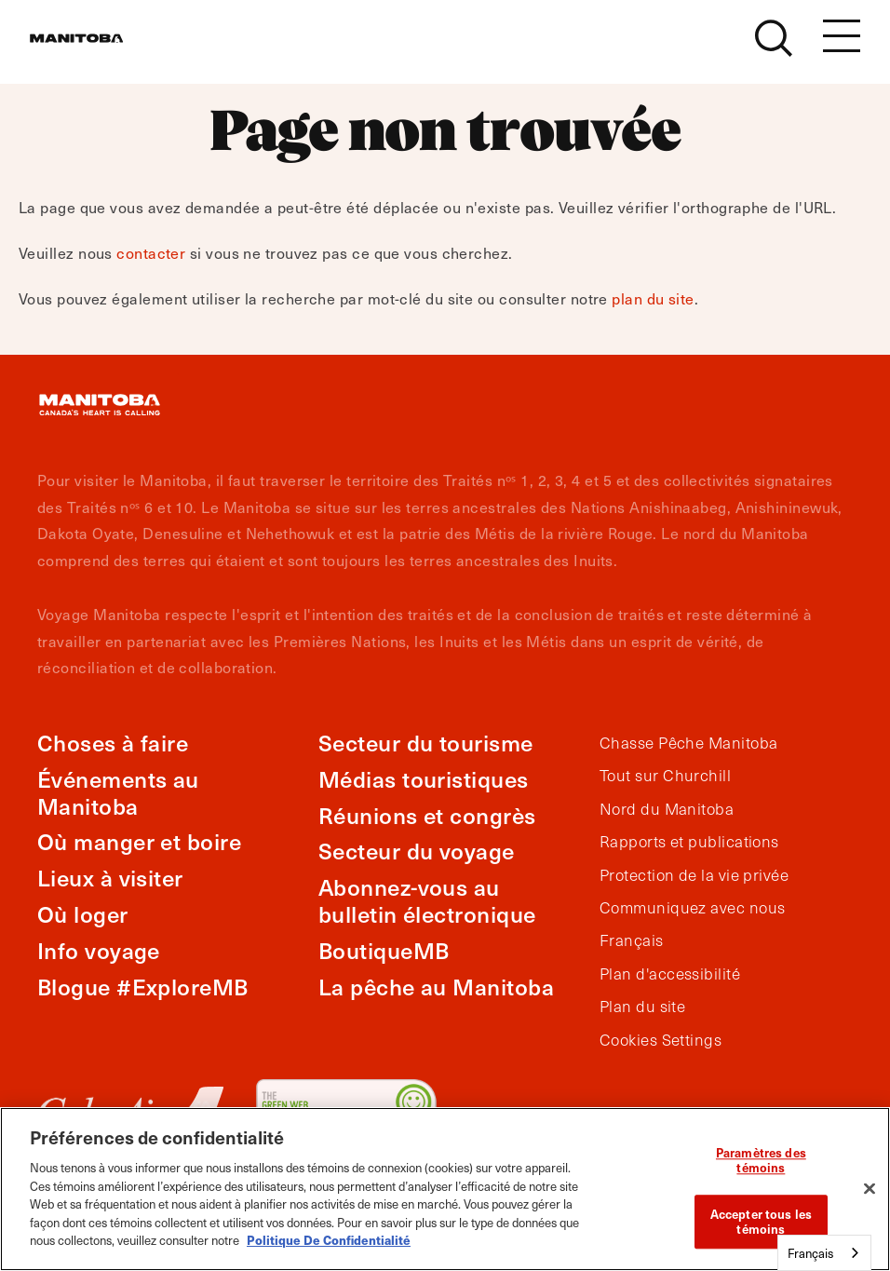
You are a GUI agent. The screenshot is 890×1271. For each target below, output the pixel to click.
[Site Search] (773, 48)
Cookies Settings (660, 1040)
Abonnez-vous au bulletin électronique (426, 900)
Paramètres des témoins (761, 1160)
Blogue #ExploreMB (143, 986)
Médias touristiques (423, 778)
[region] (445, 1189)
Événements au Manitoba (118, 792)
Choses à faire (112, 742)
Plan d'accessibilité (670, 974)
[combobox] (824, 1253)
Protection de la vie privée (694, 875)
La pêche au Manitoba (436, 986)
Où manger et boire (139, 841)
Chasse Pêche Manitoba (688, 743)
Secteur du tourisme (425, 742)
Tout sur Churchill (665, 775)
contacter (150, 252)
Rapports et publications (689, 841)
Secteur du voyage (416, 850)
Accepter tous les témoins (761, 1222)
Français (632, 940)
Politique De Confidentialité (329, 1240)
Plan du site (642, 1006)
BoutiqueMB (384, 950)
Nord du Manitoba (667, 809)
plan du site (653, 298)
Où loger (82, 913)
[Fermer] (869, 1189)
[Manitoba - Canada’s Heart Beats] (99, 48)
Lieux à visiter (110, 877)
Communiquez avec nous (692, 908)
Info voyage (98, 950)
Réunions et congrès (427, 815)
